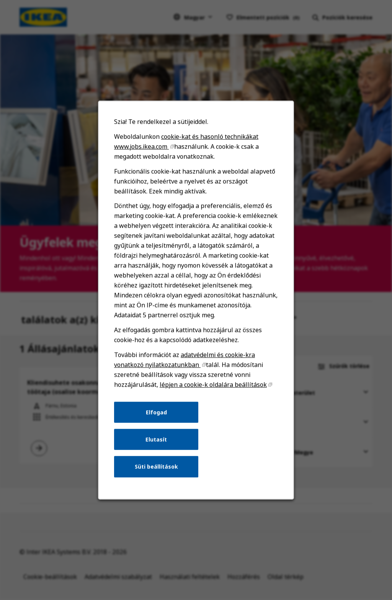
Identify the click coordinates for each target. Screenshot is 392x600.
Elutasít (156, 443)
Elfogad (156, 416)
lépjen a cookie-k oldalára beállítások (213, 389)
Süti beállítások (157, 470)
